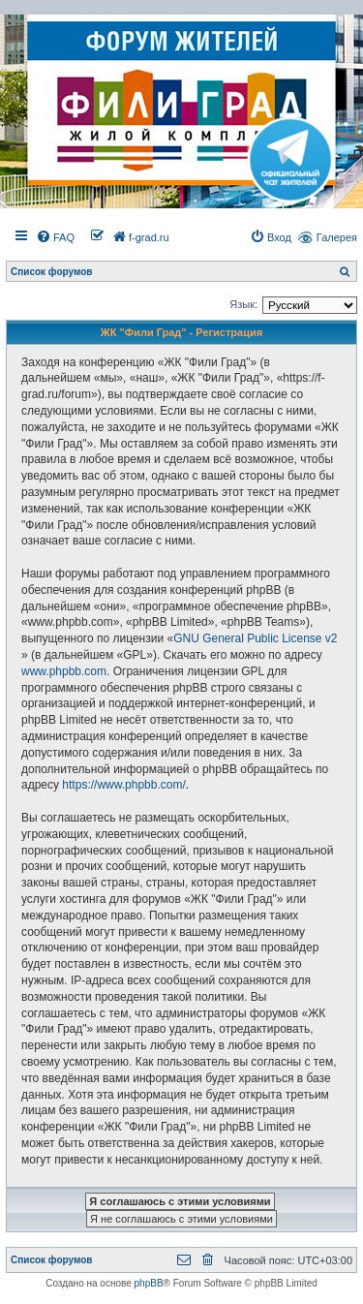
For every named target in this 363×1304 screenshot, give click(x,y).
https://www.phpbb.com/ (123, 785)
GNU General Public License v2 (255, 638)
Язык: (243, 304)
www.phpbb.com (63, 671)
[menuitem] (55, 237)
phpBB (149, 1283)
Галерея (337, 237)
